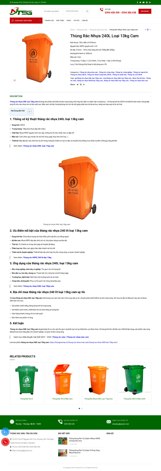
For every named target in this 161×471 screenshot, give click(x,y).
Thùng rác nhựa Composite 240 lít (99, 75)
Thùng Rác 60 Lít (26, 399)
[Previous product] (145, 30)
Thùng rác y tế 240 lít (134, 75)
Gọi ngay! (145, 11)
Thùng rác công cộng (106, 72)
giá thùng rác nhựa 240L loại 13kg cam (88, 78)
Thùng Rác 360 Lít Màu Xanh (134, 399)
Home (72, 30)
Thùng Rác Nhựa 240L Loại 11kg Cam (98, 399)
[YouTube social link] (143, 2)
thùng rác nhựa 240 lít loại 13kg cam (90, 80)
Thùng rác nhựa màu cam (99, 30)
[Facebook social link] (137, 2)
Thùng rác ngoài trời (140, 72)
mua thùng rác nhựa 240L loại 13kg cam (117, 78)
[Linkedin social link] (149, 2)
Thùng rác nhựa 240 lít (78, 75)
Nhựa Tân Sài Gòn (138, 78)
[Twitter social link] (140, 2)
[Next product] (150, 30)
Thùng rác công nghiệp (123, 72)
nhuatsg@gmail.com (120, 424)
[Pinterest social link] (146, 2)
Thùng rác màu (82, 30)
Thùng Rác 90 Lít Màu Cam (62, 399)
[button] (28, 111)
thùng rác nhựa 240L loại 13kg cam (116, 80)
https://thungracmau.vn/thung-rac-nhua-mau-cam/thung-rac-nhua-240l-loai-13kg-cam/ (84, 342)
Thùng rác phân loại (119, 75)
